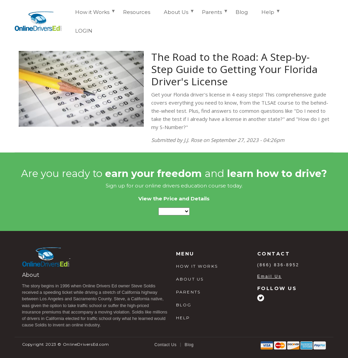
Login (321, 21)
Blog (189, 344)
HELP (183, 317)
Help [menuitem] (268, 14)
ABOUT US (190, 279)
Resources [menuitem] (136, 12)
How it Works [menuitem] (92, 14)
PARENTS (188, 291)
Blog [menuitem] (242, 12)
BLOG (184, 304)
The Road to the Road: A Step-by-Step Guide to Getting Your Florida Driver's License (234, 69)
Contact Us (165, 344)
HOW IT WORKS (197, 266)
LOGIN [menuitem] (83, 31)
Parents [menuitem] (212, 14)
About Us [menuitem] (176, 14)
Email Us (269, 276)
